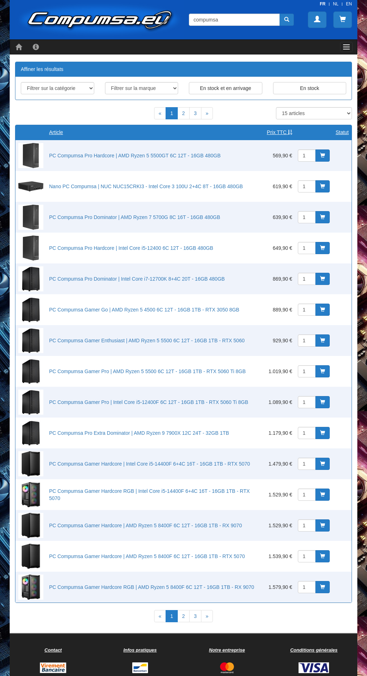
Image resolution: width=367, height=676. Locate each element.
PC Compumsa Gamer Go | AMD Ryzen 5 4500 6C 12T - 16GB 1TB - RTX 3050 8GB (144, 310)
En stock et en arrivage (225, 88)
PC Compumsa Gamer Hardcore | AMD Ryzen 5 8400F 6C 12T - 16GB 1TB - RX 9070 (145, 525)
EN (349, 3)
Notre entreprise (227, 650)
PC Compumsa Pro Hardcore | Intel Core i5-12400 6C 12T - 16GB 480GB (131, 248)
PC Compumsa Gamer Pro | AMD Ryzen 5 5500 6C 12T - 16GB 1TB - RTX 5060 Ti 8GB (147, 371)
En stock (309, 88)
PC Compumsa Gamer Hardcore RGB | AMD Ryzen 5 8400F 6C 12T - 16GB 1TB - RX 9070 (151, 587)
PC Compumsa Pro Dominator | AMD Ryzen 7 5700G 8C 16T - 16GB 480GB (134, 217)
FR (322, 3)
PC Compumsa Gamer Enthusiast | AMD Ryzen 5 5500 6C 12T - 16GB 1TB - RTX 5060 (146, 340)
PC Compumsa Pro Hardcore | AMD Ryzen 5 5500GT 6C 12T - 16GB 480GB (135, 155)
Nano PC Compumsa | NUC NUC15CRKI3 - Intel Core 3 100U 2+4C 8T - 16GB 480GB (146, 186)
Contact (53, 650)
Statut (342, 132)
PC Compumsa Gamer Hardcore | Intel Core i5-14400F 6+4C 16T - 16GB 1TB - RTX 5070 (149, 464)
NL (335, 3)
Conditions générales (314, 650)
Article (56, 132)
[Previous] (160, 113)
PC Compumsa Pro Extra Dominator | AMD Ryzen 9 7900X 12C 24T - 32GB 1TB (139, 433)
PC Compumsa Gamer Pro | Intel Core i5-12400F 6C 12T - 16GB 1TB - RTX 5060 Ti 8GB (148, 402)
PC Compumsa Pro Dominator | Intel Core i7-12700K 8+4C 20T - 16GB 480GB (137, 279)
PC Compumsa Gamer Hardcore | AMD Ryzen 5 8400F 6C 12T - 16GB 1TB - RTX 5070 (147, 556)
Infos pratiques (140, 650)
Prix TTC (279, 132)
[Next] (207, 113)
